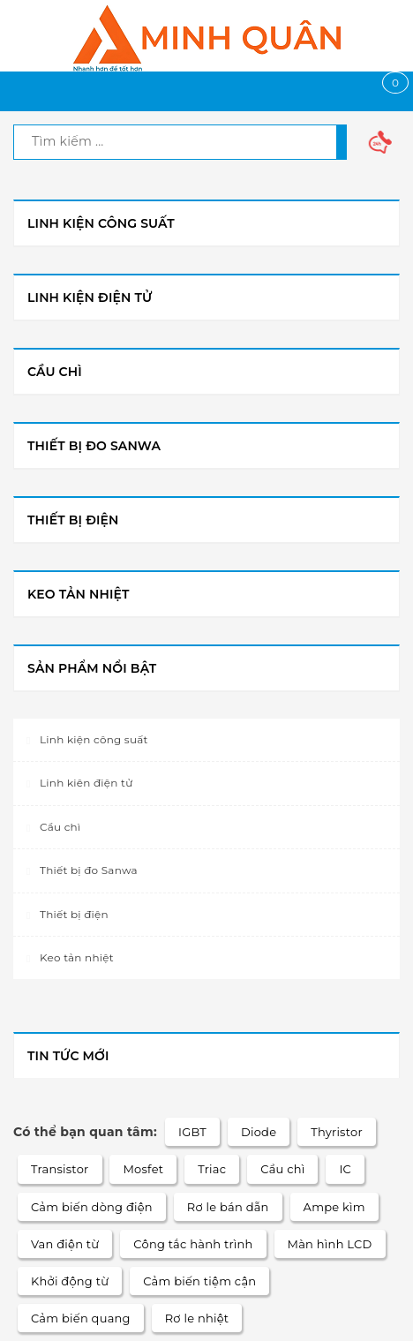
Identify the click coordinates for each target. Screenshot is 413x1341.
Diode (258, 1132)
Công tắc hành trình (192, 1244)
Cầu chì (282, 1169)
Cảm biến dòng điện (92, 1207)
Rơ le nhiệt (197, 1318)
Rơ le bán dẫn (228, 1207)
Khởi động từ (70, 1281)
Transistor (60, 1169)
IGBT (192, 1132)
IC (345, 1169)
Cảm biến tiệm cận (199, 1281)
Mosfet (143, 1169)
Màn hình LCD (330, 1244)
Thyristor (337, 1132)
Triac (212, 1169)
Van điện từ (65, 1244)
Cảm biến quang (81, 1318)
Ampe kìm (334, 1207)
